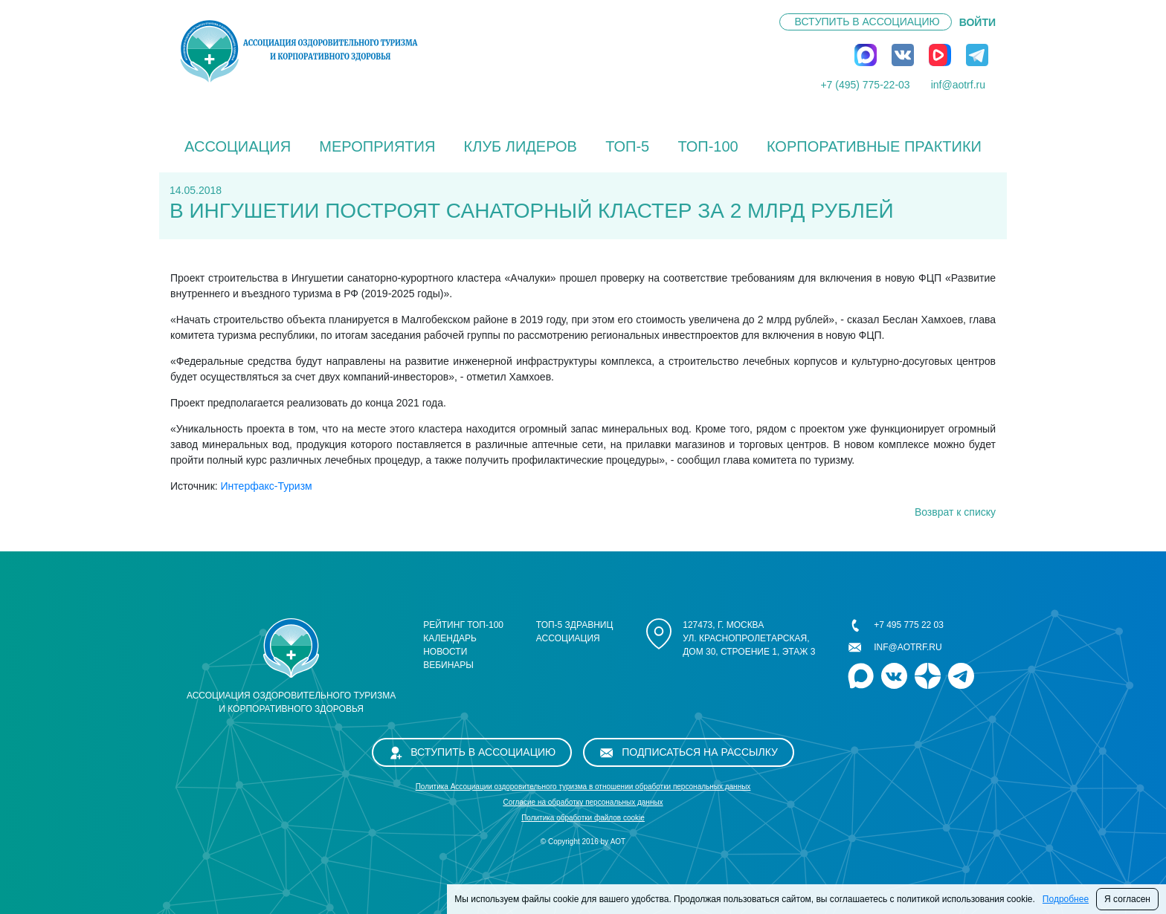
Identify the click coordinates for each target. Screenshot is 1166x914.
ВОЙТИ (977, 22)
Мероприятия (377, 146)
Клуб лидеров (520, 146)
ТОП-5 (627, 146)
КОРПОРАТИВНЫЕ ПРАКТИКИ (874, 146)
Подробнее (1066, 899)
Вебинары (448, 665)
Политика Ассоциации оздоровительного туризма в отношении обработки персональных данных (583, 786)
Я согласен (1127, 899)
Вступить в (867, 21)
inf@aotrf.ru (958, 85)
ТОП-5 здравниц (574, 625)
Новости (445, 651)
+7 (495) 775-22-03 (864, 85)
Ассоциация (237, 146)
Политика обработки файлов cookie (583, 818)
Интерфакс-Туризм (266, 486)
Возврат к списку (955, 512)
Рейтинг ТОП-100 (463, 625)
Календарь (450, 638)
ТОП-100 (707, 146)
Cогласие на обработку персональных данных (583, 802)
